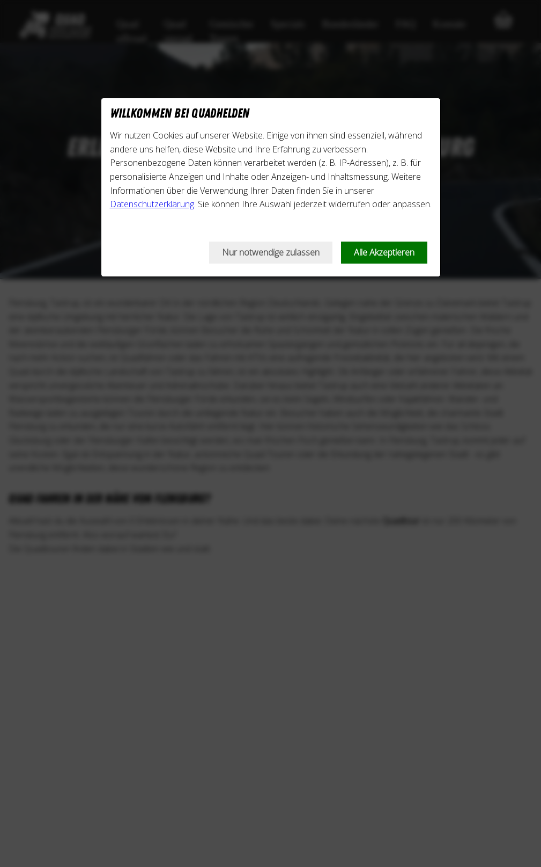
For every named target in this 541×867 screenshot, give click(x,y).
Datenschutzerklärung (152, 204)
